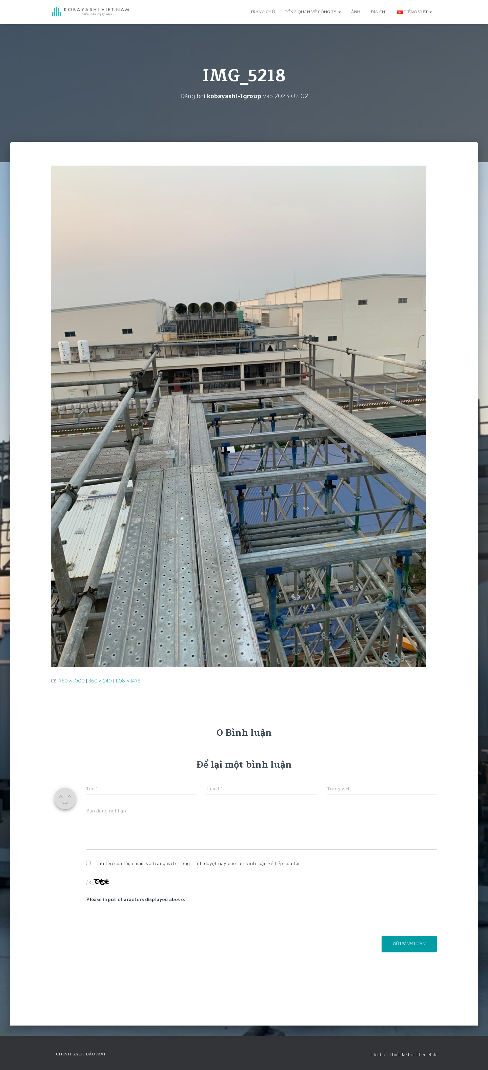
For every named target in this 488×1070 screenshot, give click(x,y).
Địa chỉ (379, 11)
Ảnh (356, 11)
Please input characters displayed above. (135, 899)
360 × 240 (100, 681)
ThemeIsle (426, 1054)
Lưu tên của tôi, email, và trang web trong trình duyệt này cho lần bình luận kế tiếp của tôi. (197, 863)
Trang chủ (262, 11)
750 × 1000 (72, 681)
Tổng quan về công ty (313, 11)
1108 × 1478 (128, 681)
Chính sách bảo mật (81, 1054)
